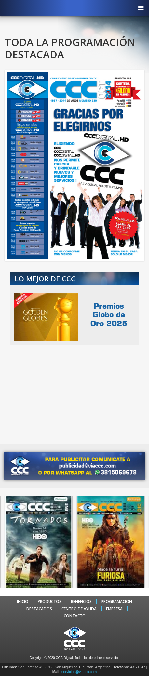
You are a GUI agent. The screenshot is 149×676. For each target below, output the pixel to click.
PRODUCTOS (49, 602)
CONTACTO (75, 616)
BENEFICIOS (81, 602)
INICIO (22, 602)
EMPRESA (114, 609)
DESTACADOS (39, 609)
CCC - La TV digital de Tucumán (71, 7)
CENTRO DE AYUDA (79, 609)
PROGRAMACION (116, 602)
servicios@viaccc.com (79, 672)
